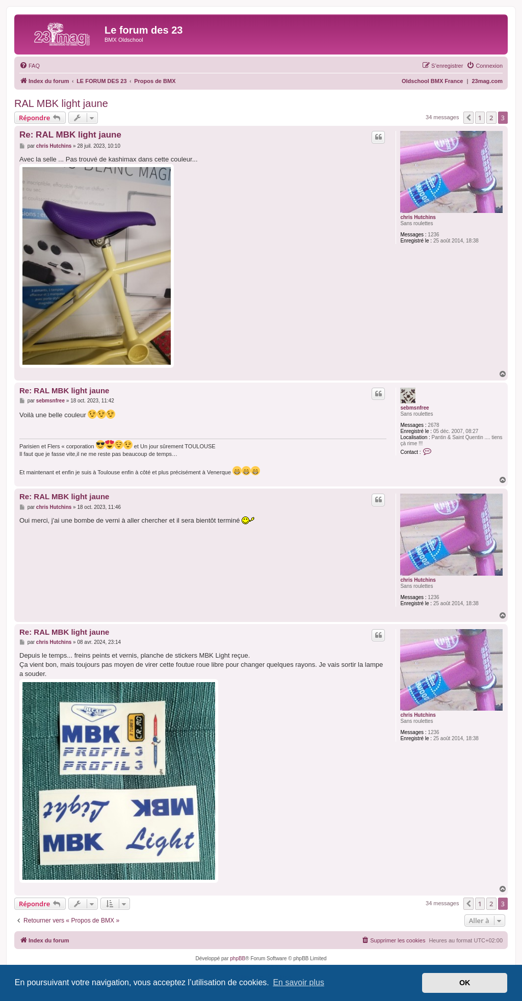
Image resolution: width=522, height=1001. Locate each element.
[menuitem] (29, 66)
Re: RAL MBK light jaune (70, 135)
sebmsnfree (414, 408)
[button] (468, 118)
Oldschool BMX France (432, 81)
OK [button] (465, 983)
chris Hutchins (417, 217)
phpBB (237, 958)
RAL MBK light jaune (61, 103)
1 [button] (480, 117)
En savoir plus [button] (298, 982)
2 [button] (491, 117)
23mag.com (487, 81)
